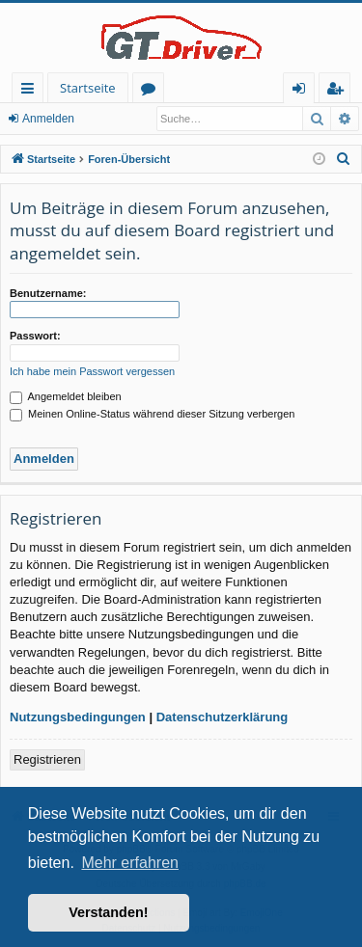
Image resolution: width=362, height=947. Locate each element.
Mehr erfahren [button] (130, 862)
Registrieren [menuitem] (338, 91)
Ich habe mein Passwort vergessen (92, 371)
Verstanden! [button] (108, 912)
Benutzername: (48, 293)
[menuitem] (343, 159)
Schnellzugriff (31, 91)
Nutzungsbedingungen (78, 717)
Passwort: (35, 335)
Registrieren (47, 759)
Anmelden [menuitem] (304, 91)
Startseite (88, 87)
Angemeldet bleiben (66, 396)
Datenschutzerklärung (222, 717)
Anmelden (48, 118)
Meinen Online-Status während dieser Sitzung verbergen (152, 413)
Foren (152, 91)
